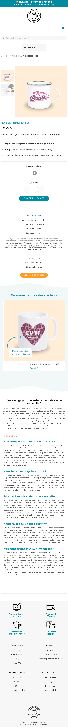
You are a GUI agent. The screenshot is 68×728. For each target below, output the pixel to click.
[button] (34, 275)
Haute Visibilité (51, 690)
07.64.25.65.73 (51, 655)
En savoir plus (11, 436)
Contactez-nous (51, 650)
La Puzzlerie (51, 686)
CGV (17, 686)
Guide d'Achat (17, 655)
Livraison (17, 650)
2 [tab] (34, 373)
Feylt (51, 682)
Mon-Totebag (51, 677)
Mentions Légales (17, 690)
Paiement (17, 682)
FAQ (17, 659)
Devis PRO (17, 663)
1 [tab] (31, 373)
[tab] (34, 436)
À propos (17, 677)
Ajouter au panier (34, 198)
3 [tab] (36, 373)
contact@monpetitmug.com (51, 659)
